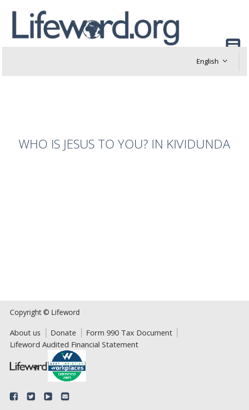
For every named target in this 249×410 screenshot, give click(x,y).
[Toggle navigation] (233, 45)
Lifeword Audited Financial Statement (74, 344)
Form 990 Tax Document (129, 332)
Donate (63, 332)
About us (25, 332)
